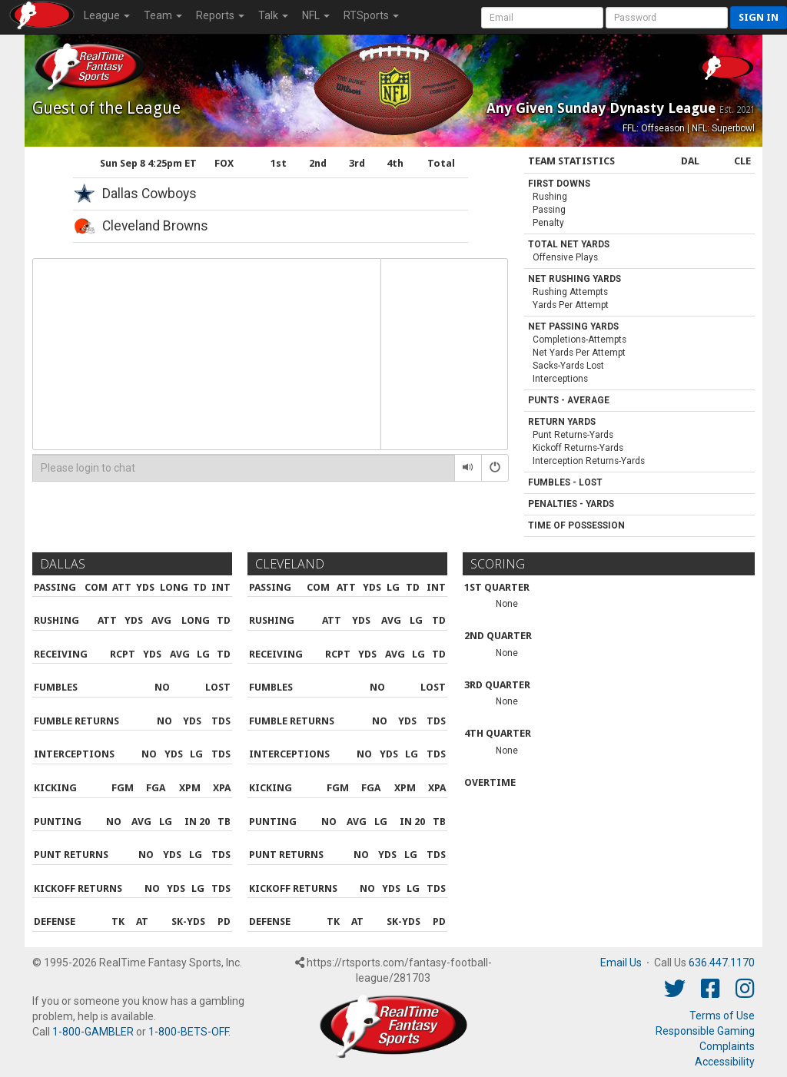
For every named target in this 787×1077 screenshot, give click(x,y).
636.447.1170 (722, 962)
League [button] (107, 15)
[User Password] (667, 17)
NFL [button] (316, 15)
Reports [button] (220, 15)
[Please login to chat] (243, 468)
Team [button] (163, 15)
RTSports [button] (371, 15)
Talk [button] (273, 15)
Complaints (727, 1046)
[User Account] (542, 17)
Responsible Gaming (705, 1031)
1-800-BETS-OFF (188, 1032)
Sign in (759, 17)
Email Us (621, 962)
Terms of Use (722, 1015)
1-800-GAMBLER (93, 1032)
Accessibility (725, 1061)
